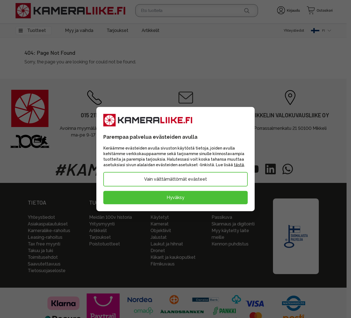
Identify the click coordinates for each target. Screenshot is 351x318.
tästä (239, 164)
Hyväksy (175, 197)
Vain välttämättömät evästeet (175, 179)
